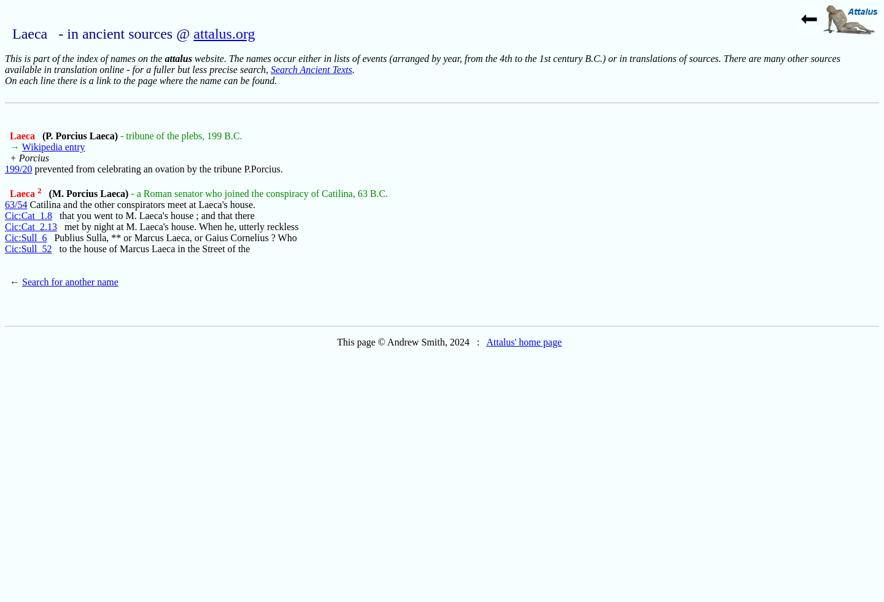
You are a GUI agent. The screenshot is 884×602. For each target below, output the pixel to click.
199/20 (18, 169)
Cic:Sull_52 (28, 249)
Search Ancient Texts (311, 69)
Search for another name (70, 282)
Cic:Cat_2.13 (31, 227)
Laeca (23, 136)
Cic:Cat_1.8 (28, 215)
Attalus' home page (524, 342)
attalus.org (224, 34)
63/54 (16, 204)
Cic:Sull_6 (26, 238)
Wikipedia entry (53, 147)
